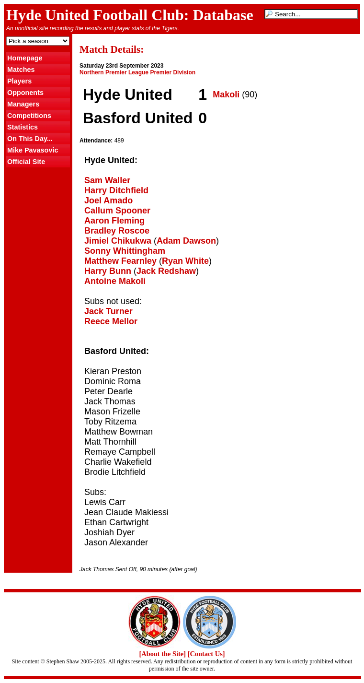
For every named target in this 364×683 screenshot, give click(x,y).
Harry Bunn (107, 271)
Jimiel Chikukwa (117, 241)
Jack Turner (108, 311)
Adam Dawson (186, 241)
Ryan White (185, 261)
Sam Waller (107, 180)
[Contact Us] (206, 654)
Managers (23, 104)
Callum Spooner (117, 210)
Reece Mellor (110, 321)
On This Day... (30, 138)
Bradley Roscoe (116, 231)
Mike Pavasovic (32, 150)
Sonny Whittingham (124, 251)
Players (19, 81)
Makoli (226, 94)
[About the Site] (162, 654)
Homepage (25, 58)
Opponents (25, 92)
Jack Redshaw (166, 271)
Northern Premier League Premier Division (137, 72)
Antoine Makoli (115, 281)
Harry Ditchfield (116, 190)
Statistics (22, 127)
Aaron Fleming (114, 220)
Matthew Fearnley (120, 261)
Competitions (29, 115)
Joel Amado (108, 200)
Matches (21, 69)
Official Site (26, 161)
